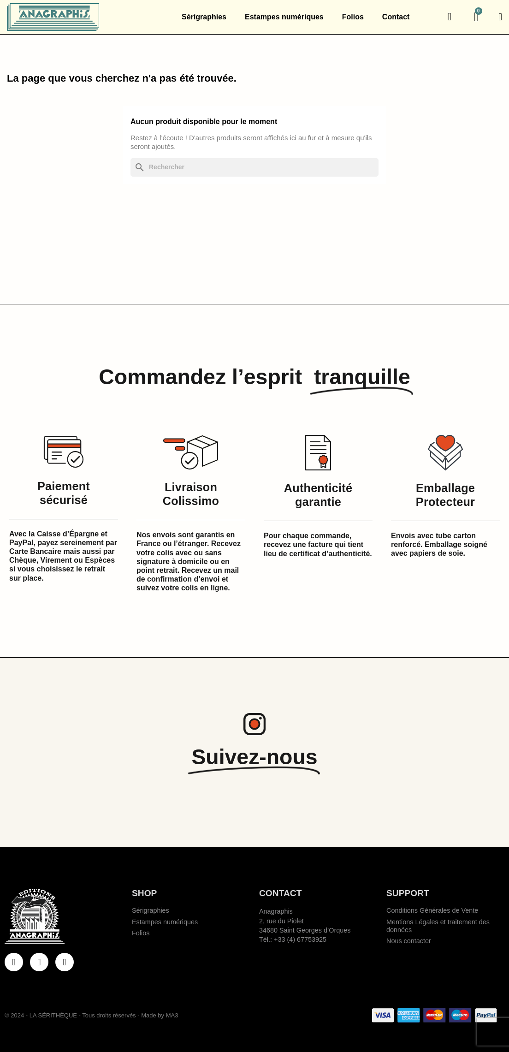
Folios (353, 17)
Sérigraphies (204, 17)
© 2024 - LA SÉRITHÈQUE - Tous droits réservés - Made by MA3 (91, 1015)
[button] (449, 17)
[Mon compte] (500, 17)
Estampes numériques (284, 17)
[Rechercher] (254, 167)
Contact (396, 17)
